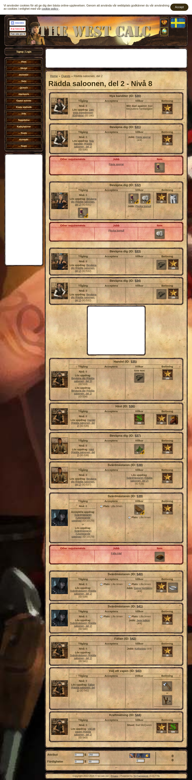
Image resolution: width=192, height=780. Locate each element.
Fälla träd (116, 553)
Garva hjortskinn (143, 588)
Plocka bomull (143, 206)
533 (137, 251)
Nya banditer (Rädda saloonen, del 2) (84, 143)
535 (133, 361)
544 (137, 715)
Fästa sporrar (143, 137)
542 (132, 638)
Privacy (115, 776)
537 (137, 435)
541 (139, 606)
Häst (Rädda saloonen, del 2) (83, 452)
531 (137, 127)
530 (137, 96)
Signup (20, 51)
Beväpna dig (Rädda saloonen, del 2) (83, 201)
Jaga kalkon (143, 620)
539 (139, 496)
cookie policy (50, 8)
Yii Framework (140, 776)
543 (138, 671)
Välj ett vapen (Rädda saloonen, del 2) (84, 731)
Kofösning (140, 648)
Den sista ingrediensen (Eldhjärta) (83, 112)
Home (54, 76)
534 (137, 280)
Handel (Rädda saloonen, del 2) (83, 423)
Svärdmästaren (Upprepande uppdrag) (82, 517)
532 (137, 185)
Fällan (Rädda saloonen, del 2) (83, 687)
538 (139, 465)
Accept (179, 7)
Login (28, 51)
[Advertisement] (23, 209)
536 (131, 406)
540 (139, 574)
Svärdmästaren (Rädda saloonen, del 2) (139, 479)
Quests (65, 76)
